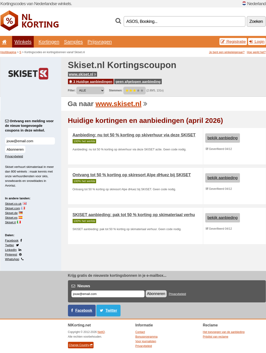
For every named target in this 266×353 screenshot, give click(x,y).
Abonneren (15, 149)
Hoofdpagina (8, 52)
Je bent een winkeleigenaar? (227, 52)
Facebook (12, 240)
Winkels (22, 41)
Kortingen (48, 41)
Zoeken (256, 21)
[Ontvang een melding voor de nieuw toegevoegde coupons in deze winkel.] (30, 141)
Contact (140, 332)
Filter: (72, 90)
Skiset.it (10, 222)
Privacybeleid (14, 156)
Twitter (9, 245)
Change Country (81, 345)
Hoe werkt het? (256, 52)
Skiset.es (11, 217)
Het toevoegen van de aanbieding (224, 332)
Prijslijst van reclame (215, 336)
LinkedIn (11, 250)
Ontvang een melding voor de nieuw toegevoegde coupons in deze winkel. (29, 125)
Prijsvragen (100, 41)
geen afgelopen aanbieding (137, 81)
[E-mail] (108, 294)
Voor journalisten (145, 341)
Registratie (233, 41)
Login (256, 41)
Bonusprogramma (146, 336)
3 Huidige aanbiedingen (91, 81)
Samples (73, 41)
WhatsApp (12, 259)
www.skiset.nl (82, 74)
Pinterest (11, 254)
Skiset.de (11, 213)
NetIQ (101, 332)
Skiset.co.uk (13, 203)
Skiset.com (12, 208)
